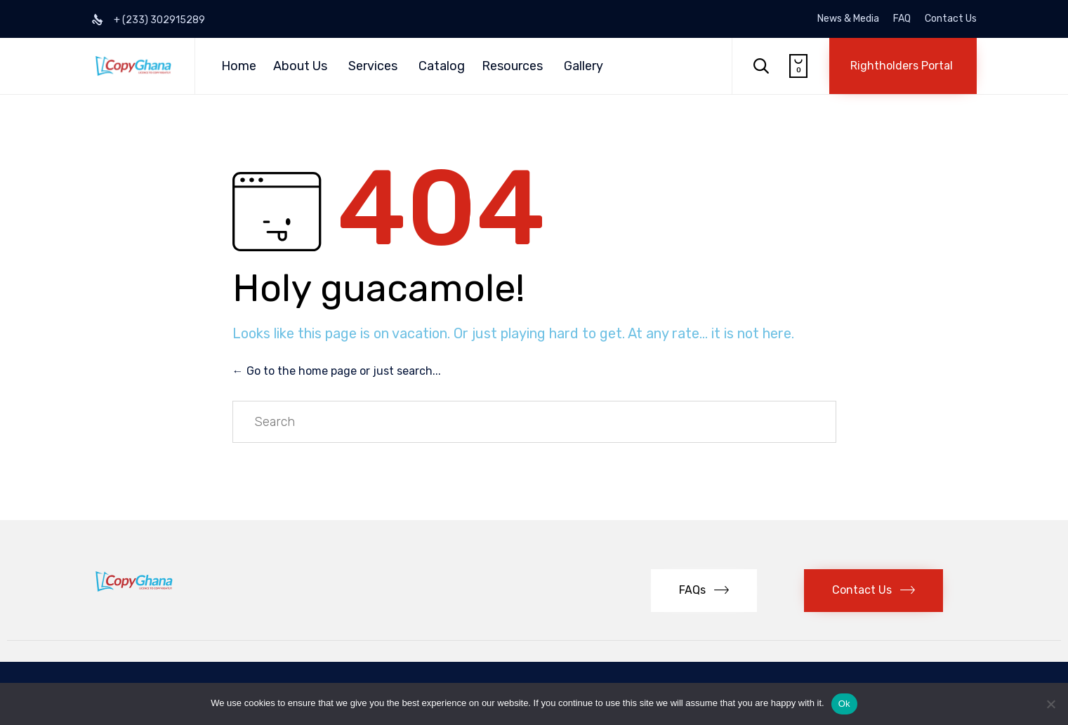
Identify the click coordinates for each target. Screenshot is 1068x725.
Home (238, 66)
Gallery (583, 66)
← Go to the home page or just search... (336, 371)
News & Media (848, 19)
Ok (844, 703)
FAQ (902, 19)
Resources (512, 66)
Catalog (441, 66)
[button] (903, 66)
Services (372, 66)
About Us (300, 66)
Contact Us (951, 19)
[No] (1050, 704)
